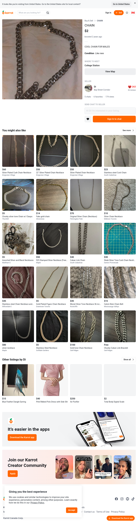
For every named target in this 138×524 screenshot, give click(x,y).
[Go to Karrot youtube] (127, 499)
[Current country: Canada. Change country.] (133, 12)
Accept (71, 510)
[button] (128, 130)
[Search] (48, 13)
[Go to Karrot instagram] (122, 499)
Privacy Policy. (38, 502)
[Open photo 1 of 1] (42, 59)
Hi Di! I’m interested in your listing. (110, 110)
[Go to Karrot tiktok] (133, 499)
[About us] (126, 12)
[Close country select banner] (135, 3)
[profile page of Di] (88, 88)
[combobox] (31, 12)
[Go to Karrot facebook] (116, 499)
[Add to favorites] (88, 119)
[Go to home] (7, 13)
